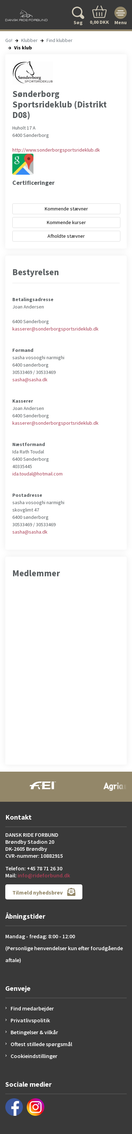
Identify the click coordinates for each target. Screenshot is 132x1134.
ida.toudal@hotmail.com (37, 474)
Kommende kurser (66, 222)
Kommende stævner (66, 209)
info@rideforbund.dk (44, 875)
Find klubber (59, 40)
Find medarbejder (32, 1008)
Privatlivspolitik (30, 1020)
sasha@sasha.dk (30, 379)
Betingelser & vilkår (34, 1032)
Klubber (29, 40)
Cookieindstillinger (34, 1055)
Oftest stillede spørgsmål (41, 1044)
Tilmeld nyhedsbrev (43, 892)
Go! (8, 40)
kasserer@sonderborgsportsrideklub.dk (55, 329)
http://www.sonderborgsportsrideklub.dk (56, 150)
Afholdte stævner (66, 236)
